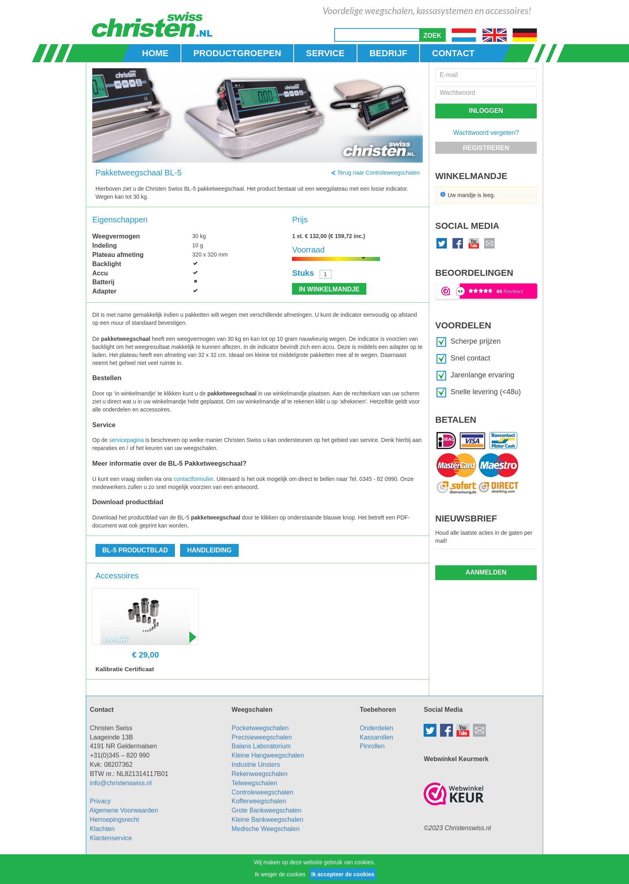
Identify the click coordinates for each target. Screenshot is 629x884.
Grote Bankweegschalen (266, 810)
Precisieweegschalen (261, 737)
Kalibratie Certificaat (124, 669)
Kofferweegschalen (258, 801)
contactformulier (193, 479)
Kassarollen (377, 737)
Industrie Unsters (255, 764)
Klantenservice (111, 838)
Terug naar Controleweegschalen (378, 172)
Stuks (303, 273)
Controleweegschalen (262, 792)
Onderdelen (377, 728)
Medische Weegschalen (265, 828)
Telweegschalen (254, 783)
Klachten (102, 828)
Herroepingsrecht (114, 819)
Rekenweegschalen (259, 773)
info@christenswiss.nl (121, 783)
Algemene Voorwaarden (123, 810)
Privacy (100, 801)
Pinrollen (372, 746)
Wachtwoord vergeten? (486, 132)
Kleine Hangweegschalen (267, 755)
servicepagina (126, 440)
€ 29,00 (145, 654)
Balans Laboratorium (261, 746)
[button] (432, 35)
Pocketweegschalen (259, 728)
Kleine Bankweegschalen (267, 819)
